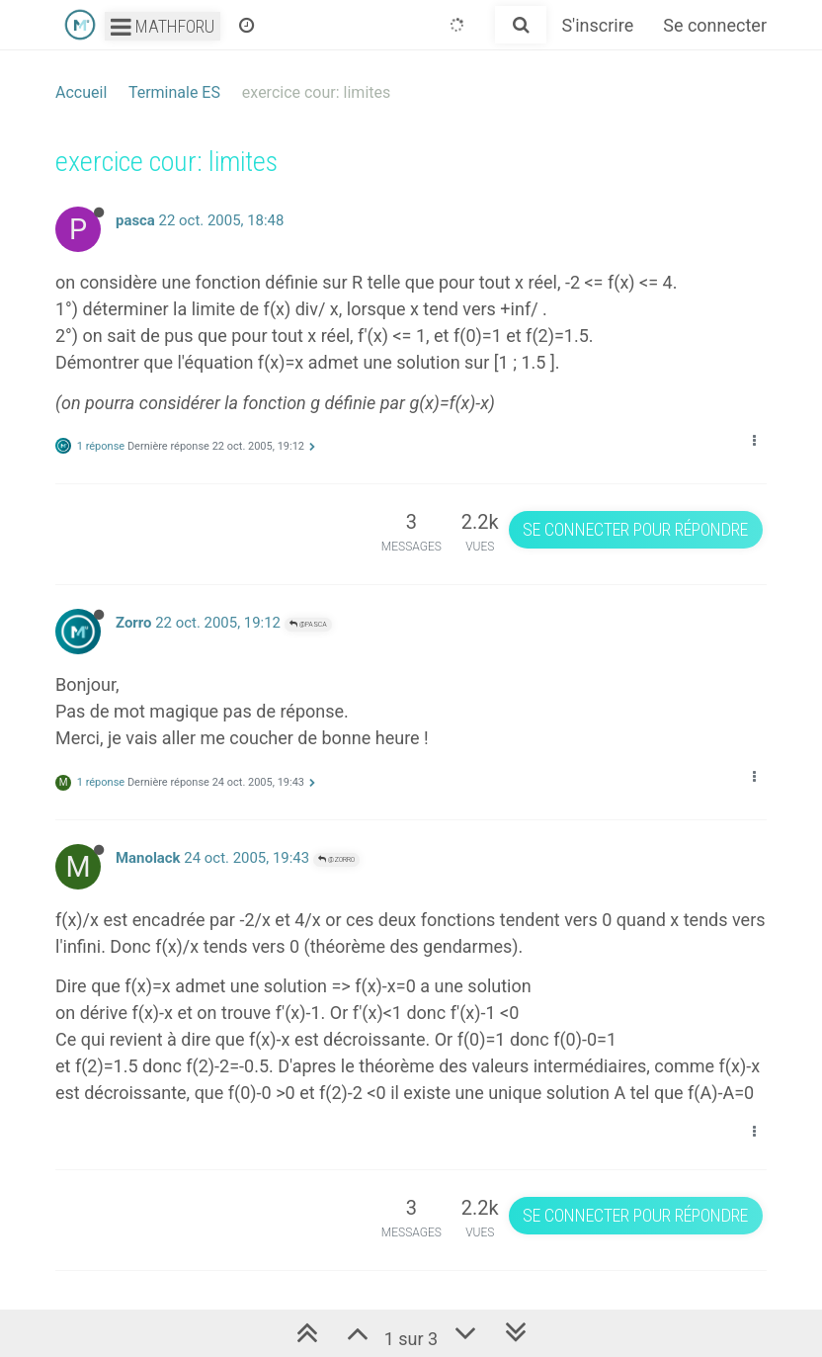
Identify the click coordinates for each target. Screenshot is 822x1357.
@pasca (308, 624)
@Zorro (336, 859)
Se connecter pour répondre (635, 529)
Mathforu (162, 26)
